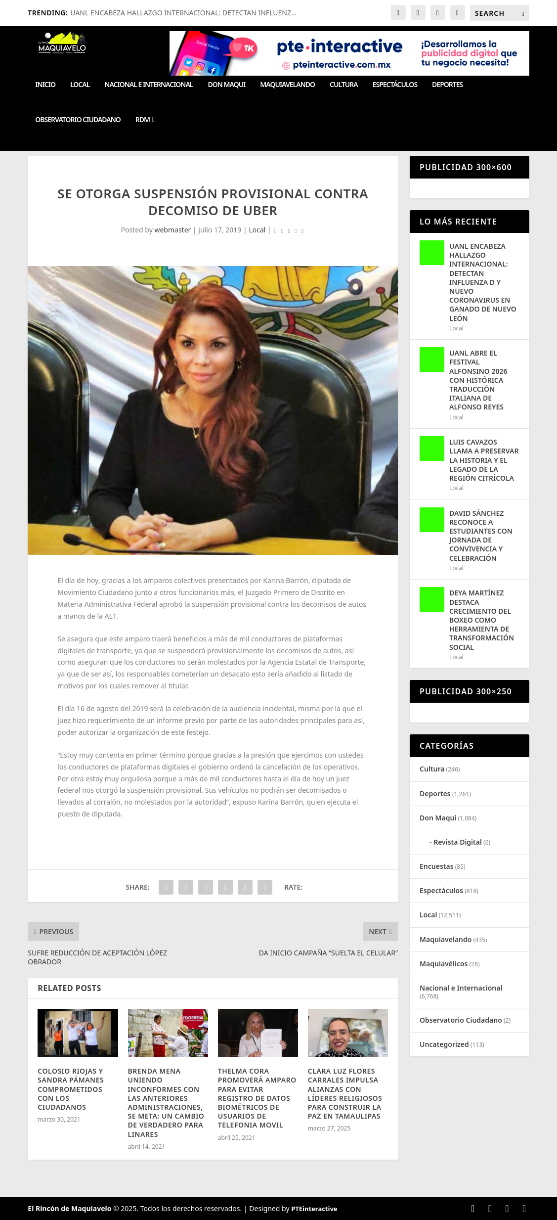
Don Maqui (227, 85)
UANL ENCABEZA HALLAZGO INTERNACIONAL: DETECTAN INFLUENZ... (183, 12)
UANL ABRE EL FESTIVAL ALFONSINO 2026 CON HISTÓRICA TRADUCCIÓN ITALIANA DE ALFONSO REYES (478, 379)
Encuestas (437, 866)
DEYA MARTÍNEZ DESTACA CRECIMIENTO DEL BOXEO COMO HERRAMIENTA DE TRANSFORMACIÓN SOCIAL (481, 619)
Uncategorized (444, 1044)
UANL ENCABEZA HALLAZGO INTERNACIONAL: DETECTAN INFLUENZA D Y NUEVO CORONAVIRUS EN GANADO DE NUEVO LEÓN (482, 282)
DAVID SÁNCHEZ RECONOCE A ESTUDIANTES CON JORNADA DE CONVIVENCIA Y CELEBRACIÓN (481, 535)
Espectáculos (395, 85)
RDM (142, 120)
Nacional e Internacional (148, 85)
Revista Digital (457, 842)
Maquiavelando (287, 85)
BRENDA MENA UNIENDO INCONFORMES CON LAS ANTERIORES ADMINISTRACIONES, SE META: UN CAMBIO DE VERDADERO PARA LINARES (166, 1102)
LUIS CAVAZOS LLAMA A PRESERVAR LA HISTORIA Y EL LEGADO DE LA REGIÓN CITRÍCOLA (483, 460)
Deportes (447, 85)
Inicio (45, 85)
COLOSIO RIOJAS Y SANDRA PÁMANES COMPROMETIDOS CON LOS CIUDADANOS (71, 1089)
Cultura (344, 85)
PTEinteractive (314, 1208)
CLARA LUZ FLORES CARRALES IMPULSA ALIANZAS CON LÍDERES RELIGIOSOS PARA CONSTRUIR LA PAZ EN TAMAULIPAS (345, 1093)
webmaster (172, 229)
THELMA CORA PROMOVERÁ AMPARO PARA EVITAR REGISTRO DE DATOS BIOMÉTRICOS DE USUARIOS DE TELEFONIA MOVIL (257, 1098)
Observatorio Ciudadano (77, 120)
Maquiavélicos (444, 963)
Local (79, 85)
